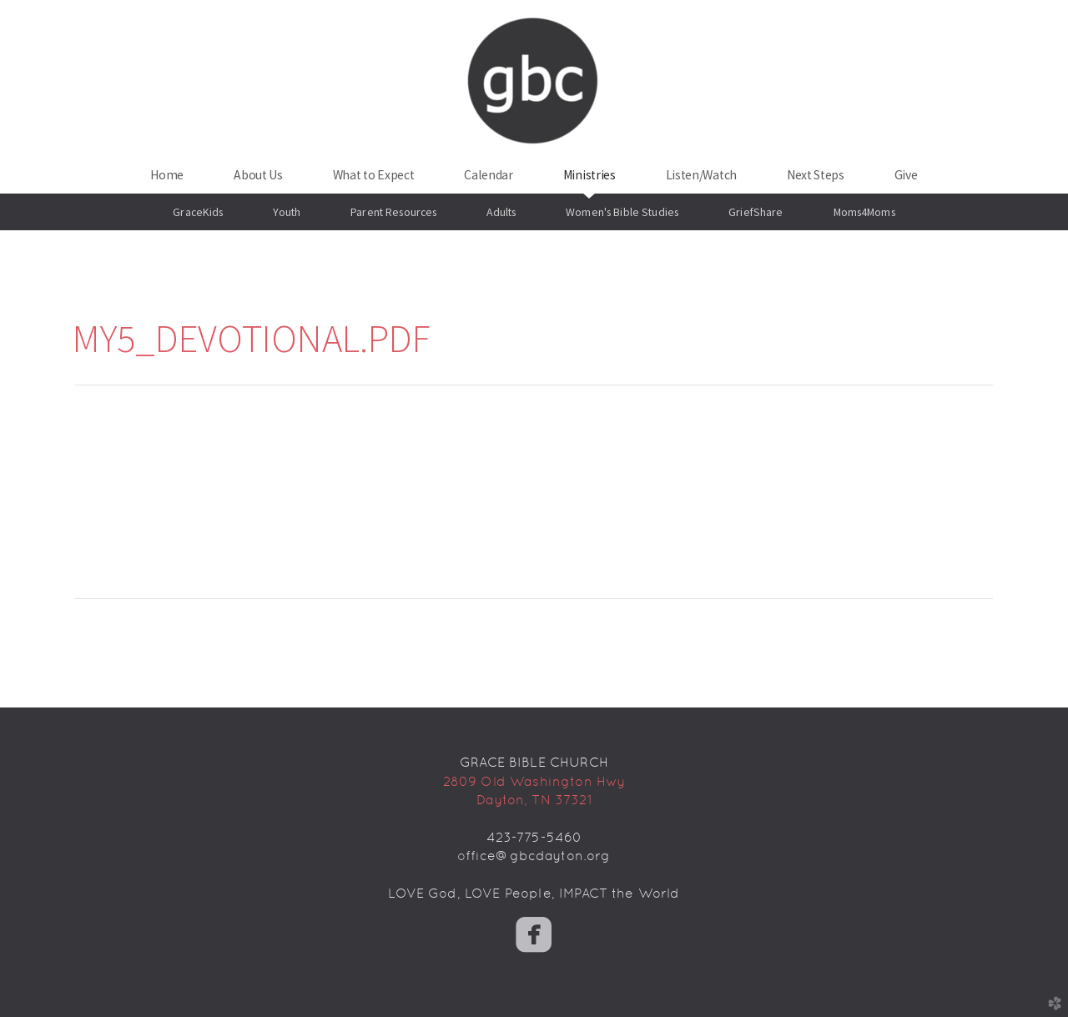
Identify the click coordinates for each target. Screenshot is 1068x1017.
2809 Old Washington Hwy (534, 781)
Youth (286, 211)
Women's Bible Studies (622, 211)
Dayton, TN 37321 (534, 800)
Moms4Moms (864, 211)
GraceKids (198, 211)
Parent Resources (393, 211)
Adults (501, 211)
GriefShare (755, 211)
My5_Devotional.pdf (251, 338)
